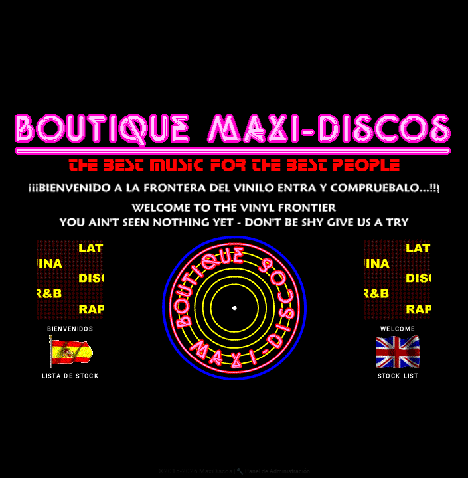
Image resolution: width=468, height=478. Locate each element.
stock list (398, 375)
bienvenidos (70, 328)
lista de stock (70, 375)
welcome (397, 328)
